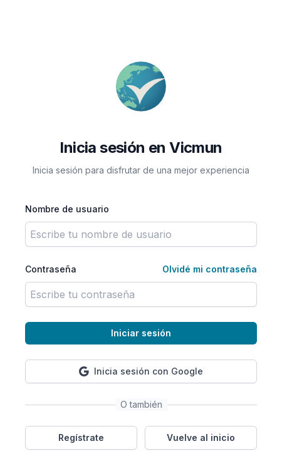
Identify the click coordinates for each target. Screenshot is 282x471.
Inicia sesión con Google (141, 371)
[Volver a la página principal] (141, 86)
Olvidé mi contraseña (209, 269)
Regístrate (81, 437)
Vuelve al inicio (201, 437)
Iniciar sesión (141, 333)
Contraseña (50, 269)
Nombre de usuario (67, 209)
